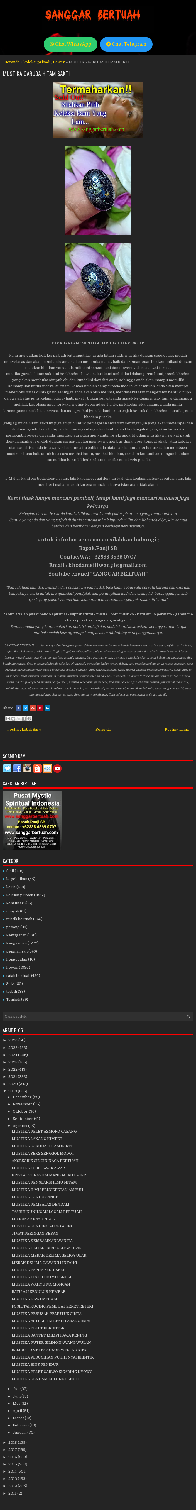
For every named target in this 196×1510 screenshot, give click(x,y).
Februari (21, 1425)
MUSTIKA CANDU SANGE (35, 1197)
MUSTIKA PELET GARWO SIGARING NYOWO (52, 1372)
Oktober (21, 1111)
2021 (13, 1077)
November (23, 1104)
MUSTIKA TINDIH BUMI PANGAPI (43, 1277)
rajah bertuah (18, 975)
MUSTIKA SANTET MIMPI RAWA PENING (49, 1335)
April (18, 1411)
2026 (13, 1040)
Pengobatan (16, 959)
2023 (13, 1062)
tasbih (11, 991)
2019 (13, 1091)
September (23, 1119)
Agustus (20, 1126)
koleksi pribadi (36, 62)
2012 (13, 1486)
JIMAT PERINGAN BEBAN (35, 1233)
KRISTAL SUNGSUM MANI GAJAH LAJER (49, 1175)
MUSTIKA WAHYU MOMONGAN (41, 1284)
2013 (13, 1479)
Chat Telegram (126, 44)
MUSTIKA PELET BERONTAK (38, 1328)
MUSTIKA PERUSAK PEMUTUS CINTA (47, 1313)
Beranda (11, 62)
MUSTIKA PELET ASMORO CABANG (44, 1131)
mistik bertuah (19, 919)
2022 (13, 1069)
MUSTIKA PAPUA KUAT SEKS (38, 1270)
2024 (13, 1055)
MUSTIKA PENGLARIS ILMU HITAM (44, 1182)
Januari (20, 1432)
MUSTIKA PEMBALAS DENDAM (40, 1204)
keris (11, 887)
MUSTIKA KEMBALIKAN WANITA (42, 1241)
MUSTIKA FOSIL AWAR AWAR (38, 1168)
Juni (17, 1396)
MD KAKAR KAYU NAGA (33, 1219)
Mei (17, 1403)
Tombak (13, 999)
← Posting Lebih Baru (22, 729)
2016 (13, 1457)
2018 (13, 1442)
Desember (23, 1097)
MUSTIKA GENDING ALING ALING (43, 1226)
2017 (13, 1450)
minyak (12, 911)
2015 (13, 1464)
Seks (10, 984)
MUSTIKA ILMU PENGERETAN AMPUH (47, 1190)
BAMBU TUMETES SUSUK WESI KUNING (49, 1350)
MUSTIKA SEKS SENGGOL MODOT (43, 1153)
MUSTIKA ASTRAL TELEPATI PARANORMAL (51, 1321)
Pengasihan (16, 943)
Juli (16, 1389)
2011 (12, 1493)
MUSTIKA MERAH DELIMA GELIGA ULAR (49, 1255)
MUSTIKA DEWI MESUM (34, 1299)
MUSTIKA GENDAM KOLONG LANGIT (45, 1379)
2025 (13, 1048)
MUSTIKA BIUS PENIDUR (35, 1364)
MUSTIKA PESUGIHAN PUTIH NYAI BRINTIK (53, 1357)
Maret (19, 1418)
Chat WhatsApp (70, 44)
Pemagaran (16, 935)
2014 (13, 1471)
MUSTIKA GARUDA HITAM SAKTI (36, 73)
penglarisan (17, 951)
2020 (13, 1084)
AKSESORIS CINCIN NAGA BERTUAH (45, 1161)
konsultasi (15, 903)
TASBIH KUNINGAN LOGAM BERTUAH (47, 1212)
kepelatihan (16, 879)
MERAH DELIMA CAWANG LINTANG (44, 1263)
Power (59, 62)
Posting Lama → (179, 729)
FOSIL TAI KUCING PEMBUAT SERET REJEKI (52, 1306)
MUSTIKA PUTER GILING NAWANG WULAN (51, 1342)
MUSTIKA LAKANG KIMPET (37, 1139)
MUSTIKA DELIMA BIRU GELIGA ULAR (47, 1248)
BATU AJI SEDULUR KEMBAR (38, 1291)
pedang (12, 927)
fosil (10, 871)
